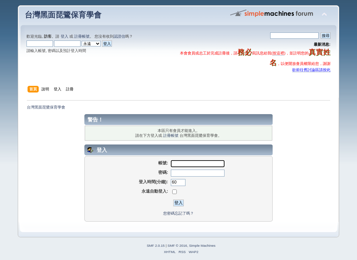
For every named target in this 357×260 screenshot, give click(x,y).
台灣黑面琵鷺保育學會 (63, 14)
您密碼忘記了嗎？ (178, 213)
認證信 (119, 36)
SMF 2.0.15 (156, 245)
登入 (64, 36)
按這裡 (278, 53)
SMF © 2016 (177, 245)
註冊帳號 (82, 36)
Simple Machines (202, 245)
